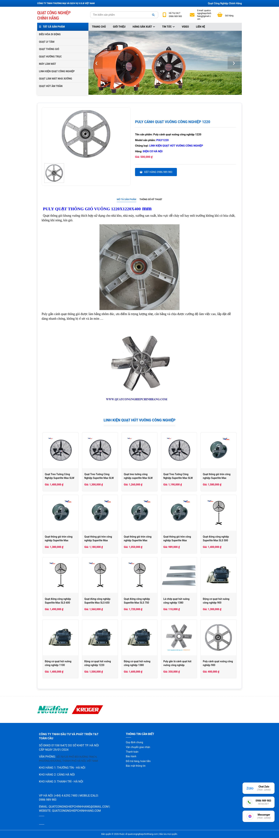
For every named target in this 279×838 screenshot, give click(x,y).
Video (185, 26)
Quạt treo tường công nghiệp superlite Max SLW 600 (138, 478)
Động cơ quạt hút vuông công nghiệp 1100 (58, 663)
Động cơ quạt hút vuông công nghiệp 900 (216, 601)
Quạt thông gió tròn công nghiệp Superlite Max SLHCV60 (216, 478)
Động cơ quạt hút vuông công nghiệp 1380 (137, 663)
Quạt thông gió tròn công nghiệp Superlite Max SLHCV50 (58, 540)
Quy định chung (134, 742)
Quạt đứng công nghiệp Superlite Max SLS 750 (137, 601)
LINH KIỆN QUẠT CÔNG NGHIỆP (57, 71)
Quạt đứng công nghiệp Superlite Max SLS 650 (97, 601)
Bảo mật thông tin (136, 765)
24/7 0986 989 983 (175, 15)
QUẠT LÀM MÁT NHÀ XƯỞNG (55, 78)
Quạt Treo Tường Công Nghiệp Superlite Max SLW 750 (59, 478)
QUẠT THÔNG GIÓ (49, 49)
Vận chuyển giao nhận (138, 747)
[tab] (126, 199)
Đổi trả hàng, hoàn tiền (138, 761)
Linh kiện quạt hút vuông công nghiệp (176, 145)
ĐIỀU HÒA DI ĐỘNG (49, 34)
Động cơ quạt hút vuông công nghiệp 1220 (97, 663)
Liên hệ (200, 26)
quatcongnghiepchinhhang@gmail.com (204, 14)
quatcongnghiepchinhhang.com (76, 810)
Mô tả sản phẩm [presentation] (126, 199)
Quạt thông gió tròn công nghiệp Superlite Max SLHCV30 (177, 540)
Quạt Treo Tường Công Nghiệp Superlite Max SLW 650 (99, 478)
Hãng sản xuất (144, 26)
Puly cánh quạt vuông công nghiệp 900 (218, 663)
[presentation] (96, 63)
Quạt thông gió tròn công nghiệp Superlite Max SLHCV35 (137, 540)
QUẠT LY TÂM (46, 41)
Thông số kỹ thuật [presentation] (151, 199)
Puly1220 (162, 140)
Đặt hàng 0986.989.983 (156, 172)
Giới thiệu (119, 26)
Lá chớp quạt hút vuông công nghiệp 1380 (176, 601)
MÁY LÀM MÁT (47, 63)
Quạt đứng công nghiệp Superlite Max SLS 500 (216, 538)
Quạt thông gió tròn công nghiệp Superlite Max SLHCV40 (98, 540)
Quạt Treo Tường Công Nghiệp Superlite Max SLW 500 (178, 478)
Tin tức (168, 26)
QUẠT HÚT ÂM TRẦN (50, 86)
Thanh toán (132, 751)
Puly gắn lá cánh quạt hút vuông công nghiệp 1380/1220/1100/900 (177, 665)
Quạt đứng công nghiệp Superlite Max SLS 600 (58, 601)
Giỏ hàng (229, 15)
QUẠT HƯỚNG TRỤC (50, 56)
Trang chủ (99, 26)
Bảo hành (131, 756)
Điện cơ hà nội (153, 151)
